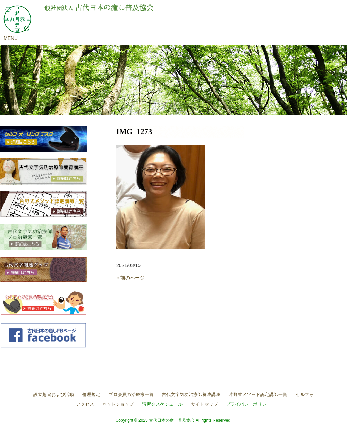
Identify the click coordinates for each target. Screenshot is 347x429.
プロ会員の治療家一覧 (131, 394)
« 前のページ (130, 278)
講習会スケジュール (162, 404)
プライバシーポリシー (248, 404)
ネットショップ (118, 404)
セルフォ (305, 394)
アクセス (85, 404)
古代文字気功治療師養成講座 (191, 394)
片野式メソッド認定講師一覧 (258, 394)
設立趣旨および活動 (53, 394)
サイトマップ (204, 404)
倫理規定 (91, 394)
